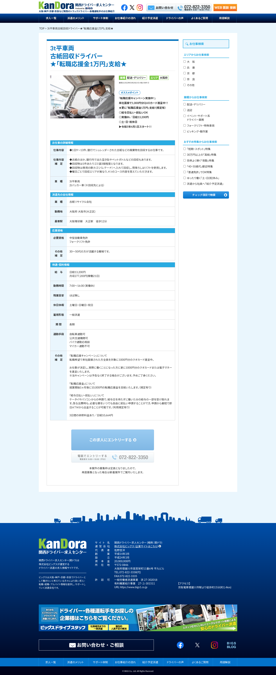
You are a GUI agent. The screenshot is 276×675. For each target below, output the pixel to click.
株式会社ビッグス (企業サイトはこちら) (136, 546)
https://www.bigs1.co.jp (133, 587)
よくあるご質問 (199, 18)
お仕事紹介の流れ (125, 18)
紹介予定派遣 (150, 18)
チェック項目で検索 (203, 194)
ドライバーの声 (175, 18)
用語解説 (224, 18)
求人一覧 (51, 18)
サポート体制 (100, 18)
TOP (41, 28)
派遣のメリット (75, 18)
